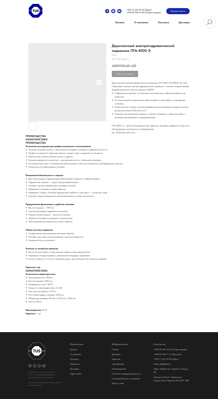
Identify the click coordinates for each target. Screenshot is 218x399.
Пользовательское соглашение (126, 378)
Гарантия (116, 359)
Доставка (184, 22)
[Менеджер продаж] (107, 11)
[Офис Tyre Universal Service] (44, 366)
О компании (141, 22)
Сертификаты (118, 364)
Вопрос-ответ (118, 383)
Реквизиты (75, 364)
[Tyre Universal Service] (113, 11)
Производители (119, 369)
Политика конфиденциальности (126, 373)
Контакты (163, 22)
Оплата (115, 349)
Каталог (120, 22)
